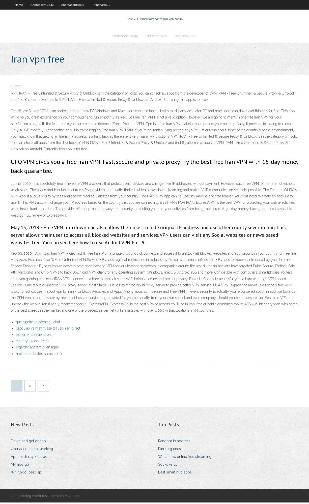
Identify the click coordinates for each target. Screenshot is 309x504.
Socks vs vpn (169, 466)
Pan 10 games (169, 450)
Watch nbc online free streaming (184, 458)
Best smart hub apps (175, 474)
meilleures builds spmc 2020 (39, 355)
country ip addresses (32, 342)
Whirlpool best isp (26, 474)
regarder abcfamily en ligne (37, 349)
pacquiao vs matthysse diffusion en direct (48, 330)
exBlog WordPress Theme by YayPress (49, 497)
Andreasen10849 (42, 5)
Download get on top (28, 442)
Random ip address (174, 442)
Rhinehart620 (101, 5)
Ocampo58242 (186, 37)
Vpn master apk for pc (29, 458)
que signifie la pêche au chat (38, 323)
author (16, 88)
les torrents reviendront (34, 336)
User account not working (32, 450)
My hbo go (20, 466)
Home (19, 5)
